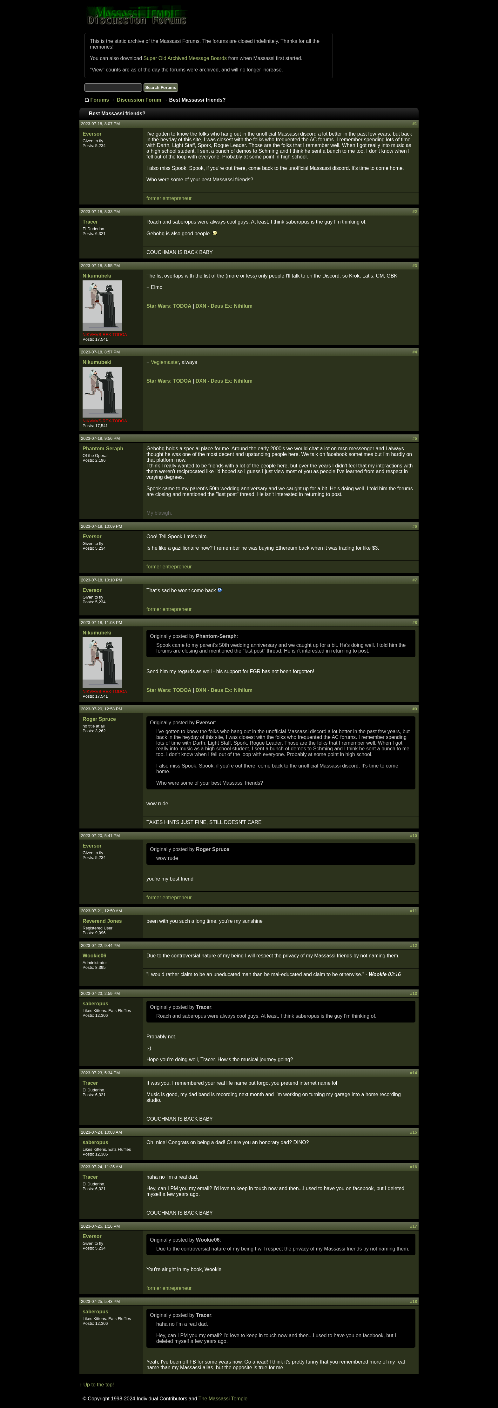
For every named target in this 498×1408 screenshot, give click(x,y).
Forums (100, 100)
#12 (413, 945)
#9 (414, 709)
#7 (414, 580)
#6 (414, 526)
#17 (413, 1226)
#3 (414, 265)
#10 (413, 835)
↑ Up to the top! (96, 1384)
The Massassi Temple (223, 1398)
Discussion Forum (139, 100)
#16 (413, 1166)
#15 (413, 1132)
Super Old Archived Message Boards (185, 58)
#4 (414, 352)
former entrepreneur (169, 198)
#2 (414, 211)
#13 (413, 993)
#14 (413, 1072)
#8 (414, 622)
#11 (413, 910)
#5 (414, 438)
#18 (413, 1301)
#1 (414, 123)
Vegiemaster (165, 362)
